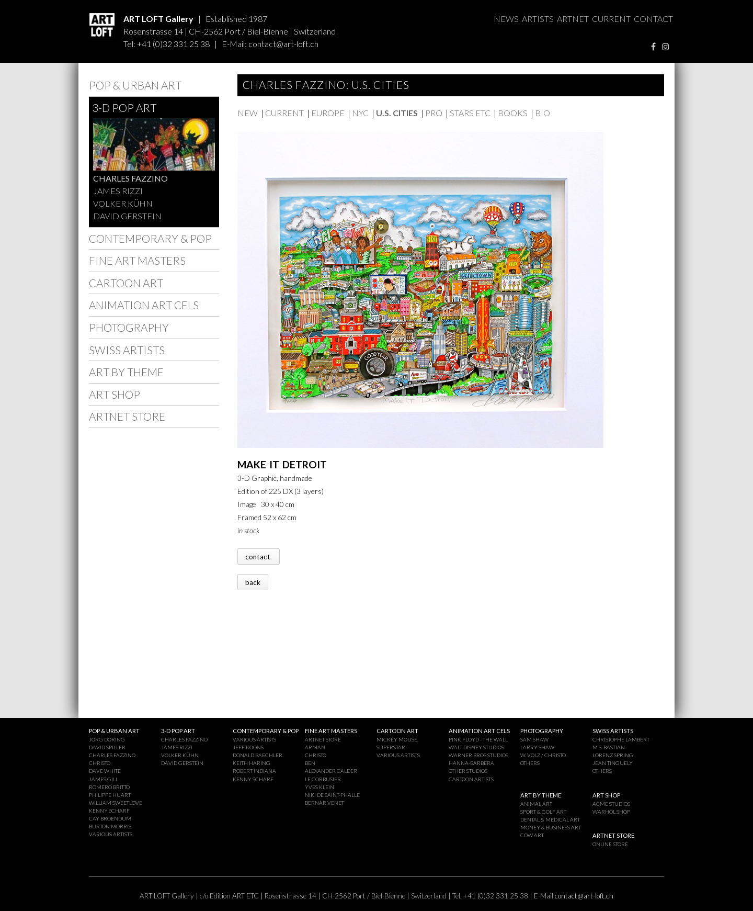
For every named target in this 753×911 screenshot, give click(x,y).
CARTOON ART (126, 282)
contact (258, 556)
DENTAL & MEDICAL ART (550, 819)
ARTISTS (538, 19)
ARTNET (573, 19)
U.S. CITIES (397, 113)
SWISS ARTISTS (127, 349)
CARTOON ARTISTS (471, 779)
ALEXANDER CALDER (331, 771)
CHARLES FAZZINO (130, 178)
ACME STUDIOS (611, 804)
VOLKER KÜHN (123, 203)
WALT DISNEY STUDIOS (476, 747)
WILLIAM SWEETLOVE (115, 803)
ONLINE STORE (610, 844)
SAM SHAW (534, 739)
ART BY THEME (126, 371)
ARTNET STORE (127, 416)
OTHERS (530, 763)
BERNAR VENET (324, 803)
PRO (433, 113)
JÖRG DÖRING (107, 739)
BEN (310, 763)
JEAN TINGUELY (612, 763)
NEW (247, 113)
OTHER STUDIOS (468, 771)
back (252, 582)
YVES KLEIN (319, 787)
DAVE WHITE (105, 771)
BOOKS (513, 113)
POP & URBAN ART (135, 85)
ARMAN (315, 747)
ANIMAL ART (536, 804)
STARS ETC (470, 113)
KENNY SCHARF (109, 810)
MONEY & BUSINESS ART (550, 827)
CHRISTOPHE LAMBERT (620, 739)
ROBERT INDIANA (254, 771)
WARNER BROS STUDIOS (478, 755)
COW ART (532, 835)
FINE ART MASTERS (137, 260)
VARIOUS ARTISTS (110, 834)
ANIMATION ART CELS (144, 304)
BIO (542, 113)
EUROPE (328, 113)
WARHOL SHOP (611, 811)
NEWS (506, 19)
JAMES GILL (103, 779)
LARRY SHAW (537, 747)
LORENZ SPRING (612, 755)
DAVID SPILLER (107, 747)
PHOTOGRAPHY (129, 327)
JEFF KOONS (248, 747)
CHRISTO (99, 763)
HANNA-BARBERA (471, 763)
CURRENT (611, 19)
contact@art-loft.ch (283, 44)
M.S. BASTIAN (608, 747)
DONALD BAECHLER (257, 755)
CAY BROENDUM (110, 818)
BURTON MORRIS (110, 826)
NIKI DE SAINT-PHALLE (332, 795)
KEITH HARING (251, 763)
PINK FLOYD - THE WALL (478, 739)
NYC (360, 113)
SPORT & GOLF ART (543, 811)
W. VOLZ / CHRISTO (543, 755)
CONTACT (653, 19)
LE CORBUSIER (323, 779)
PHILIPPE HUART (110, 795)
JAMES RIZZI (118, 191)
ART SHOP (114, 394)
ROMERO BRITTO (109, 787)
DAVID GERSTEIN (127, 216)
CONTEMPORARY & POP (150, 238)
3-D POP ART (124, 107)
